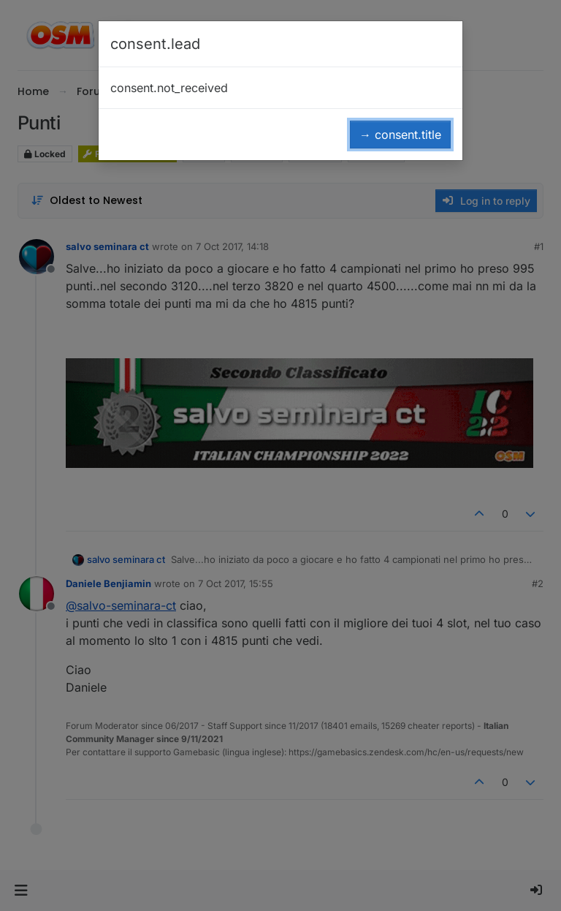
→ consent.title (400, 134)
